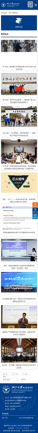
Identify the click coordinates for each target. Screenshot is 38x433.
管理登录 (26, 428)
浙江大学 (5, 418)
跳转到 (23, 379)
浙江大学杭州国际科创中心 (27, 418)
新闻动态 (15, 13)
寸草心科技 (18, 428)
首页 (10, 13)
